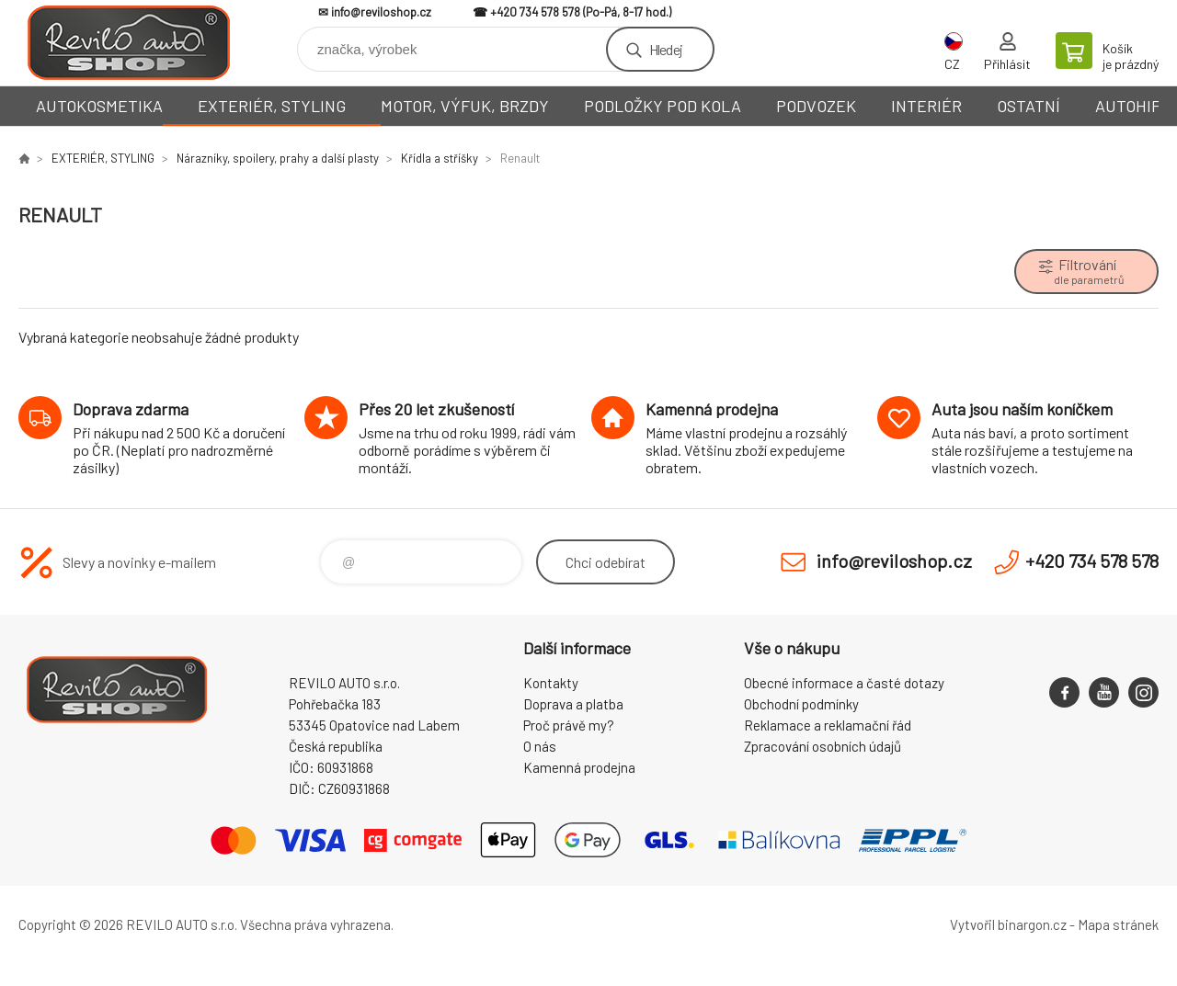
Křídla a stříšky (439, 158)
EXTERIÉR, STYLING (272, 106)
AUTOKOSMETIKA (99, 106)
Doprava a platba (573, 704)
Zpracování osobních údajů (822, 746)
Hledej (665, 49)
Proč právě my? (568, 725)
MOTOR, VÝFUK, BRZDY (465, 106)
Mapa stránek (1118, 924)
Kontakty (550, 682)
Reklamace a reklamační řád (827, 725)
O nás (539, 746)
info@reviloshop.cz (381, 12)
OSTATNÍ (1028, 106)
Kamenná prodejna (579, 767)
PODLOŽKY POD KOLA (662, 106)
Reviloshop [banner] (128, 42)
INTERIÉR (926, 106)
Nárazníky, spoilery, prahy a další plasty (278, 158)
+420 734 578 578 (535, 12)
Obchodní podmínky (801, 704)
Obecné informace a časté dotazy (844, 682)
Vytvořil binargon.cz (1008, 924)
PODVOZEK (816, 106)
